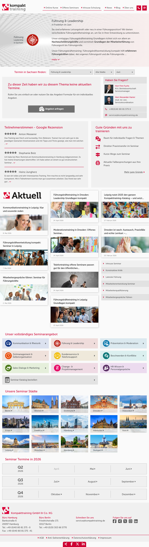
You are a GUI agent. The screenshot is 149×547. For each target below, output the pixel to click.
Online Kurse (51, 7)
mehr (56, 59)
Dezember (128, 494)
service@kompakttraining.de (90, 520)
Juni (128, 468)
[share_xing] (66, 544)
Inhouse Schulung (90, 7)
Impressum (104, 537)
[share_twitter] (77, 544)
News (108, 7)
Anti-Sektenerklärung (57, 537)
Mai (92, 468)
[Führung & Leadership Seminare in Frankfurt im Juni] (139, 8)
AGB (41, 537)
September (129, 481)
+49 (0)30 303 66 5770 (55, 527)
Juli (56, 481)
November (92, 494)
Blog (117, 7)
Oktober (56, 494)
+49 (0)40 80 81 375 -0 (18, 527)
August (92, 481)
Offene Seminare (69, 7)
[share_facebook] (71, 544)
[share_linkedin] (83, 544)
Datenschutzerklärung (84, 537)
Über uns (128, 7)
